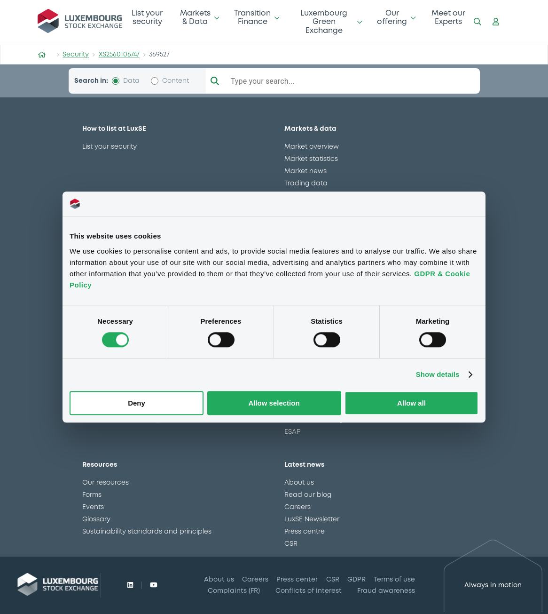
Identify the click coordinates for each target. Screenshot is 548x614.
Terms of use (394, 579)
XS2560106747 (119, 54)
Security (76, 54)
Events (93, 507)
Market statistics (311, 159)
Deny (136, 403)
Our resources (105, 483)
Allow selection (273, 403)
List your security (147, 17)
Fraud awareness (386, 591)
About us (299, 483)
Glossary (96, 519)
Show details (438, 375)
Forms (92, 495)
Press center (297, 579)
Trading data (306, 183)
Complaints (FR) (234, 591)
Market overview (311, 147)
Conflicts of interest (308, 591)
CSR (290, 544)
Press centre (304, 531)
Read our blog (307, 495)
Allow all (411, 403)
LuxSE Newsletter (311, 519)
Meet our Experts (448, 17)
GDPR (356, 579)
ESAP (292, 432)
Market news (305, 171)
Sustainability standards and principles (146, 531)
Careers (297, 507)
